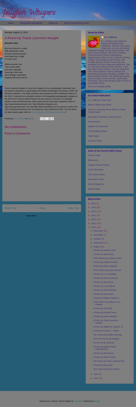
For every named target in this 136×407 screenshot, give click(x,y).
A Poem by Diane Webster (105, 266)
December (99, 231)
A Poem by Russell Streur (105, 312)
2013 (93, 223)
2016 (93, 211)
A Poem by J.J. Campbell (104, 274)
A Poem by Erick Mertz (103, 294)
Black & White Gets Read (99, 105)
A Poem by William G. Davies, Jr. (108, 327)
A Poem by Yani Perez (103, 282)
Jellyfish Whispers (28, 13)
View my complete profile (99, 86)
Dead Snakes (94, 189)
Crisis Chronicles (95, 169)
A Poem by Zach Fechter (104, 357)
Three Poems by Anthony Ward (107, 258)
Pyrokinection (94, 121)
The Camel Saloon (96, 174)
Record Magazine (96, 184)
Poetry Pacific (94, 155)
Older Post (73, 208)
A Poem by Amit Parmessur (105, 278)
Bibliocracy (93, 160)
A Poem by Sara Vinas (103, 254)
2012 (93, 227)
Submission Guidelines (31, 23)
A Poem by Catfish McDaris (105, 262)
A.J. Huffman (110, 37)
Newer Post (11, 208)
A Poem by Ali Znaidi (102, 308)
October (97, 239)
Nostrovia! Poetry (96, 179)
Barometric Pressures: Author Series (104, 117)
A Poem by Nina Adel (102, 365)
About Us (53, 23)
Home (10, 23)
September (99, 243)
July (96, 374)
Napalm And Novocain (98, 126)
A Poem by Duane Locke (104, 250)
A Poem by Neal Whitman (105, 290)
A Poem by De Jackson (103, 343)
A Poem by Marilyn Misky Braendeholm (104, 348)
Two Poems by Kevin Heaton (106, 369)
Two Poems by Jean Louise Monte (108, 361)
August (97, 247)
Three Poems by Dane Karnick (107, 270)
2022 (93, 203)
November (99, 235)
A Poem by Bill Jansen (103, 353)
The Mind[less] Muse (97, 131)
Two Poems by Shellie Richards (107, 335)
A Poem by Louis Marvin (104, 286)
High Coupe (93, 136)
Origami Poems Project (98, 165)
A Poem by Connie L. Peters (106, 331)
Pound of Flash (95, 141)
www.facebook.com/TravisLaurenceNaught (49, 112)
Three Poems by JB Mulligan (106, 339)
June (96, 378)
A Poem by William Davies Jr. (106, 298)
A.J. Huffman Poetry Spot (99, 100)
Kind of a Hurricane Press (76, 23)
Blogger (97, 401)
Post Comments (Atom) (47, 216)
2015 (93, 215)
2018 (93, 207)
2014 (93, 219)
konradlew (78, 401)
